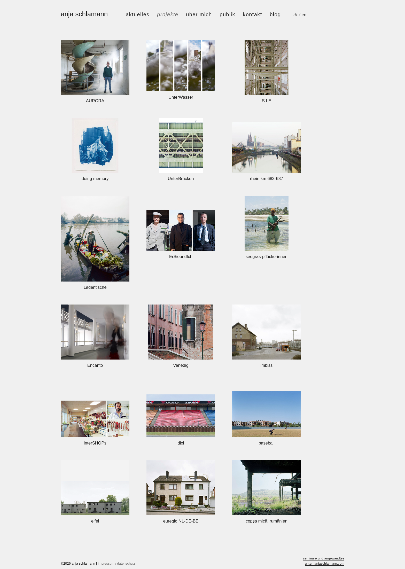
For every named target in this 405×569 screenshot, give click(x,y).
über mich (199, 14)
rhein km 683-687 (266, 178)
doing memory (95, 178)
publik (227, 14)
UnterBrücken (181, 178)
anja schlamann (84, 14)
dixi (181, 443)
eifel (95, 521)
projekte (167, 14)
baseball (266, 443)
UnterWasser (180, 97)
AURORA (95, 100)
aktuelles (138, 14)
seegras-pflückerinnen (266, 256)
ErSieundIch (180, 256)
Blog (275, 14)
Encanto (95, 365)
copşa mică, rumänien (266, 521)
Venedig (181, 365)
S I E (266, 100)
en (304, 15)
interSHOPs (95, 443)
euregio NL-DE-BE (181, 521)
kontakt (252, 14)
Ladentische (95, 287)
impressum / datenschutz (116, 563)
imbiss (266, 365)
